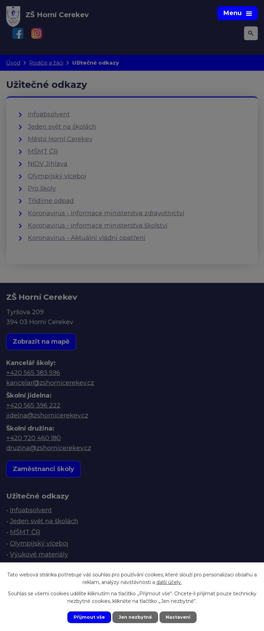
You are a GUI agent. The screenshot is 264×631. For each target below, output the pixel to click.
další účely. (169, 581)
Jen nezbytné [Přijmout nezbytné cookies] (135, 617)
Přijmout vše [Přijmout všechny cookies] (87, 617)
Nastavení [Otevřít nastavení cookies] (180, 617)
